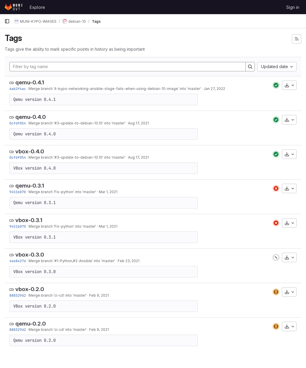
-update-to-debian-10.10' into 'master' (92, 123)
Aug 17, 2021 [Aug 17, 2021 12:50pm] (138, 123)
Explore (37, 7)
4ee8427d (17, 261)
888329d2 (17, 295)
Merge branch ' (41, 123)
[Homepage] (14, 7)
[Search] (250, 66)
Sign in (292, 7)
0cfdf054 (17, 123)
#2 (75, 261)
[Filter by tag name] (127, 66)
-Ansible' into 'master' (96, 261)
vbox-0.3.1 (28, 220)
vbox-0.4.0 (29, 151)
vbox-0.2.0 (29, 289)
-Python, (65, 261)
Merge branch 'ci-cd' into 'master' (58, 295)
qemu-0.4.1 (29, 82)
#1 (56, 261)
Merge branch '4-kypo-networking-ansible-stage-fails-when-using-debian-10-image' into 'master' (115, 88)
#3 (56, 123)
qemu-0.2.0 (30, 323)
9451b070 (17, 192)
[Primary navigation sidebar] (7, 21)
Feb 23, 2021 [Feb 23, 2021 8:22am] (128, 261)
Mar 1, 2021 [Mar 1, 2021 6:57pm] (108, 192)
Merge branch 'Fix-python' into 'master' (62, 192)
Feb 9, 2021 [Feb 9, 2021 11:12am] (99, 295)
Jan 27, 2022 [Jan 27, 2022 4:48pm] (214, 88)
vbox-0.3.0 (29, 254)
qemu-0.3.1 (29, 185)
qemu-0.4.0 (30, 117)
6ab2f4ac (17, 88)
